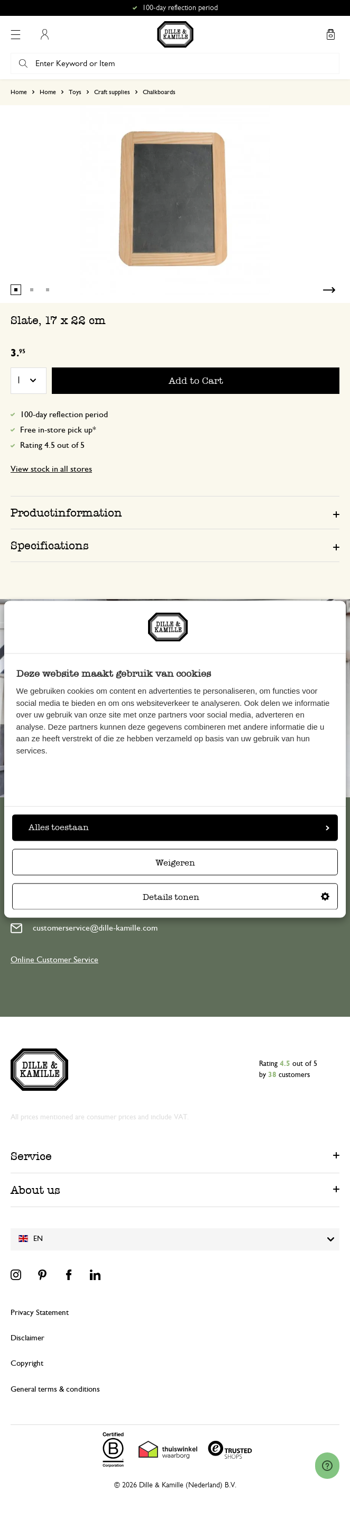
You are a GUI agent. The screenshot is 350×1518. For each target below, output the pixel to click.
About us (35, 1190)
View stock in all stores (51, 469)
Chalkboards (159, 92)
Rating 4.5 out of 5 (52, 445)
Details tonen (236, 897)
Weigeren (175, 863)
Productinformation (66, 512)
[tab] (175, 512)
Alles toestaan (179, 827)
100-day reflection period (64, 414)
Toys (75, 92)
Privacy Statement (40, 1313)
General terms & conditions (55, 1389)
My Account (44, 34)
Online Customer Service (54, 959)
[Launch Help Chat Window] (327, 1465)
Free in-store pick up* (58, 430)
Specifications (50, 545)
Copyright (27, 1363)
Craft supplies (112, 92)
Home (19, 92)
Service (31, 1156)
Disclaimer (27, 1338)
